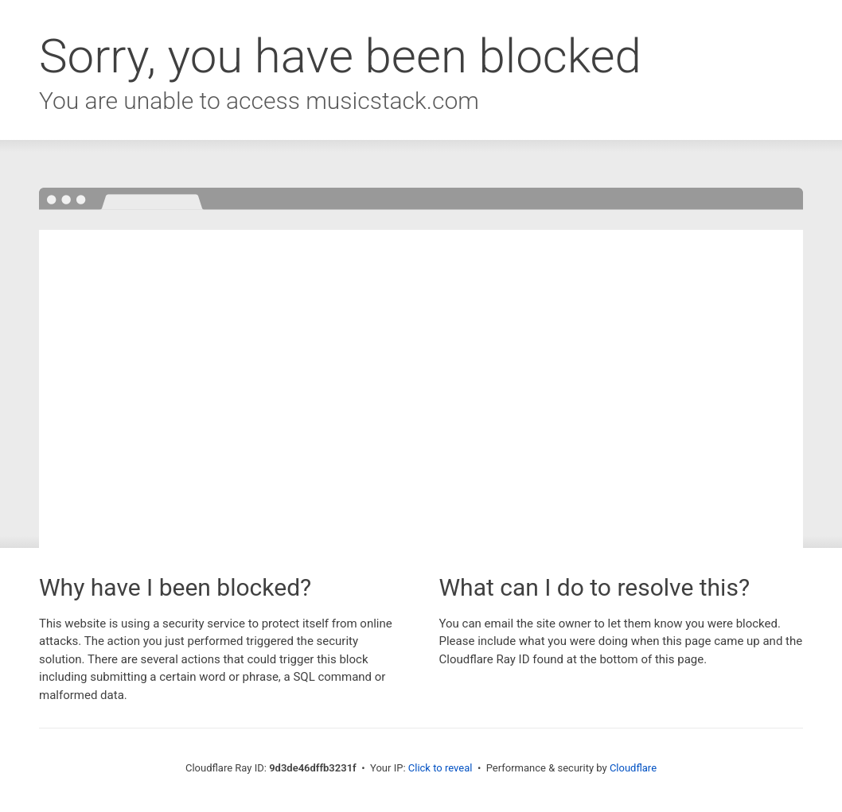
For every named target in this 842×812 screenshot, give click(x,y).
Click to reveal (440, 768)
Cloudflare (633, 768)
